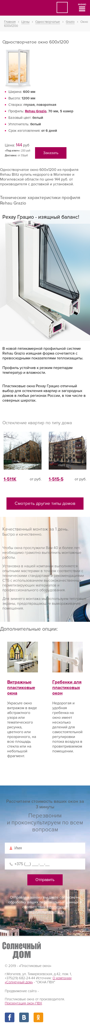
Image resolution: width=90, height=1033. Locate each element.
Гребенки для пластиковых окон (67, 682)
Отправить (45, 880)
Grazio (70, 22)
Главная (10, 22)
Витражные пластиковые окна (22, 682)
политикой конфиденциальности (47, 909)
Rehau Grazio (35, 111)
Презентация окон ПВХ (23, 1003)
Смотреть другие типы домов (45, 503)
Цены (25, 22)
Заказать (50, 153)
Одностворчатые (47, 22)
